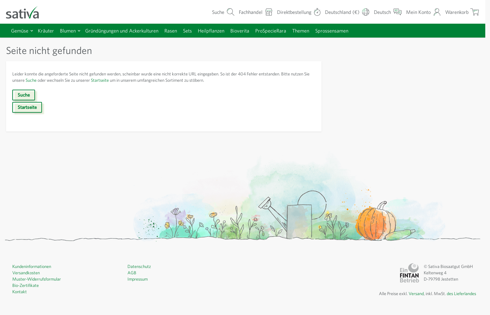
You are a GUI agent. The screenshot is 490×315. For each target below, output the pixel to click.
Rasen (170, 30)
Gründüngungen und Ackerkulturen (121, 30)
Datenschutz (139, 266)
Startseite (100, 80)
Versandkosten (26, 272)
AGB (131, 272)
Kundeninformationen (31, 266)
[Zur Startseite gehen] (26, 12)
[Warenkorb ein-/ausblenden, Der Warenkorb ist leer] (462, 12)
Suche (31, 80)
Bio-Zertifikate (25, 285)
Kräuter (46, 30)
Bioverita (239, 30)
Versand (416, 293)
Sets (187, 30)
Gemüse (19, 30)
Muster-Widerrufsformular (36, 279)
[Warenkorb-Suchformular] (223, 12)
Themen (300, 30)
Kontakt (19, 291)
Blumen (68, 30)
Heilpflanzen (211, 30)
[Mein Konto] (423, 12)
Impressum (137, 279)
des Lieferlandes (461, 293)
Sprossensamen (331, 30)
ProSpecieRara (270, 30)
